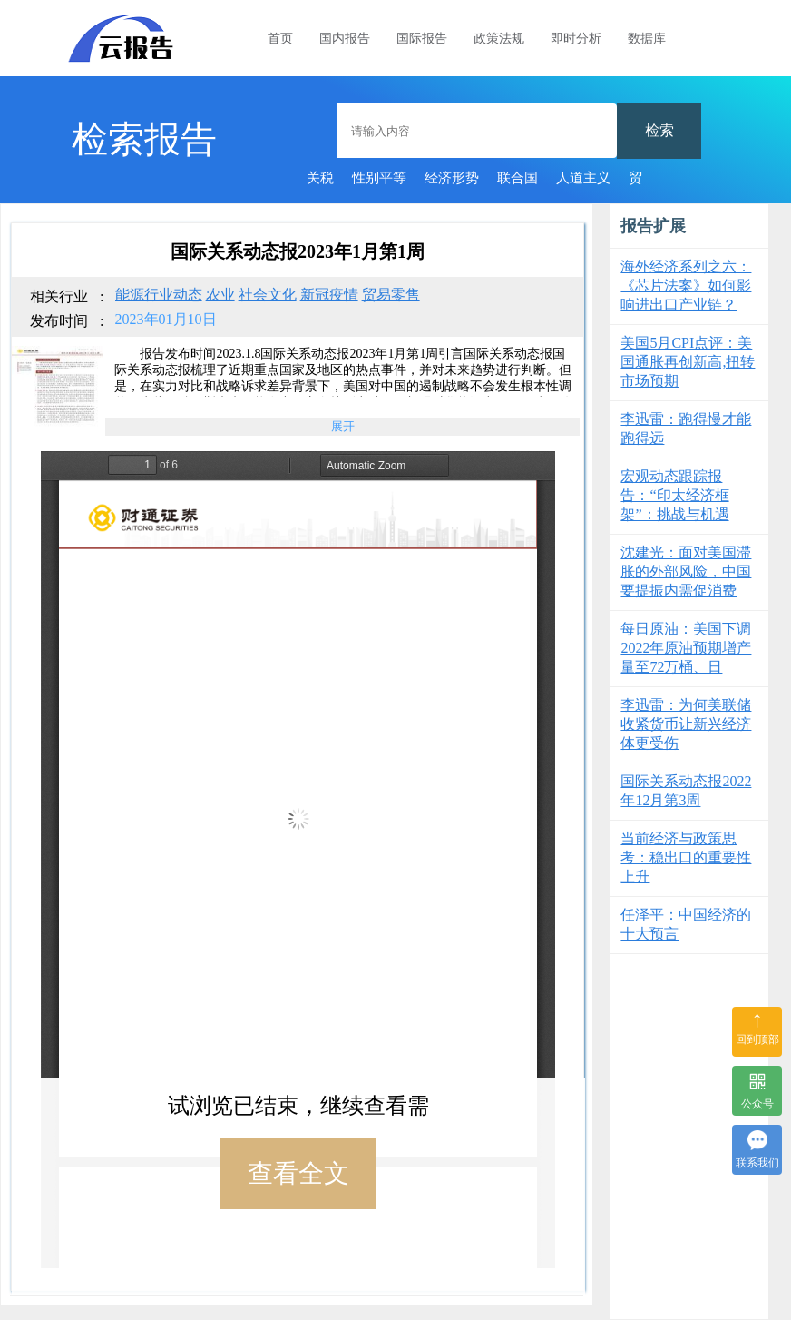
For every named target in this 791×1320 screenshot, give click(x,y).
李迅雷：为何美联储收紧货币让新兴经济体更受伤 (685, 724)
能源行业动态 (158, 294)
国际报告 (421, 38)
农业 (220, 294)
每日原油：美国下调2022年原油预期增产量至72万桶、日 (685, 648)
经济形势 (452, 178)
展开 (343, 426)
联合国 (517, 178)
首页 (280, 38)
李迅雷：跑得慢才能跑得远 (685, 428)
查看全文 (298, 1173)
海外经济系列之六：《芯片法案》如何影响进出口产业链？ (685, 285)
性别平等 (379, 178)
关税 (320, 178)
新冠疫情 (329, 294)
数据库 (647, 38)
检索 (659, 130)
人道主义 (583, 178)
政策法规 (499, 38)
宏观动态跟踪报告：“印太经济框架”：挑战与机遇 (674, 495)
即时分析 (576, 38)
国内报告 (344, 38)
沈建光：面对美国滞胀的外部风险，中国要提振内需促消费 (685, 571)
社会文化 (268, 294)
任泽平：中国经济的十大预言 (685, 924)
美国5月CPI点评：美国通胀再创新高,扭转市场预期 (687, 362)
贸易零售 (391, 294)
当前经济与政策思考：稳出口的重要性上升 (685, 857)
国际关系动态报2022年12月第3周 (685, 790)
